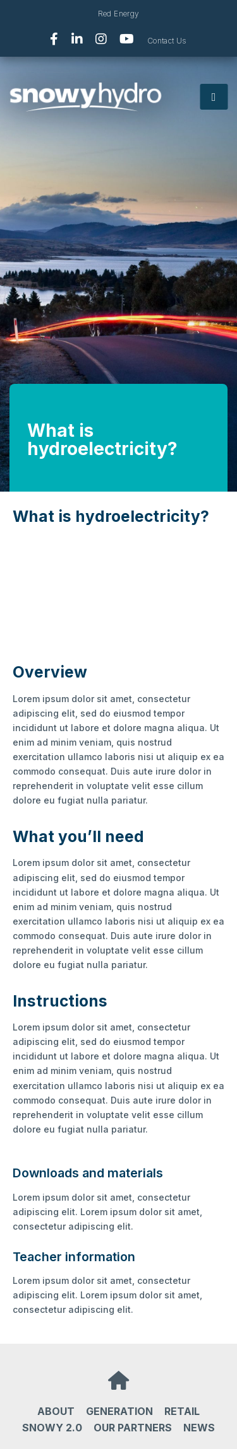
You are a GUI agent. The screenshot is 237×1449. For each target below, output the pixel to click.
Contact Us (167, 40)
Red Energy (119, 13)
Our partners (133, 1427)
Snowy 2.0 (52, 1427)
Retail (182, 1411)
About (56, 1411)
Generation (119, 1411)
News (199, 1427)
